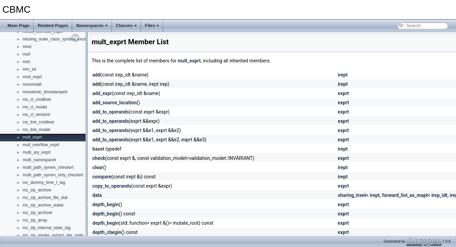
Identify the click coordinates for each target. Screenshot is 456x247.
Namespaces (92, 25)
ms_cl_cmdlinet (37, 99)
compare (101, 176)
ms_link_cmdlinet (38, 122)
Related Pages (53, 25)
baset (98, 149)
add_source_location (114, 102)
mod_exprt (32, 76)
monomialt (32, 84)
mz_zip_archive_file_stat (45, 197)
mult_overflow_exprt (41, 144)
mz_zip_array (35, 220)
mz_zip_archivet (37, 212)
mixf (26, 54)
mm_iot (29, 69)
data (97, 195)
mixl (26, 61)
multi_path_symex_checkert (48, 167)
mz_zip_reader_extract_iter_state (53, 235)
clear (97, 167)
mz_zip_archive (37, 190)
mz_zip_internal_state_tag (46, 227)
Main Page (18, 25)
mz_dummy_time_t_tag (44, 182)
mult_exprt (32, 137)
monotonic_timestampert (45, 92)
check (98, 158)
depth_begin (105, 204)
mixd (27, 46)
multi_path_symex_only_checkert (53, 175)
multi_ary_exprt (37, 152)
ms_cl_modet (35, 107)
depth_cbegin (106, 232)
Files (152, 25)
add (96, 75)
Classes (126, 25)
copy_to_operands (111, 186)
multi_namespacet (39, 159)
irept (343, 75)
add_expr (102, 93)
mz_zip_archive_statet (43, 205)
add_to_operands (110, 112)
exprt (343, 93)
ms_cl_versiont (36, 114)
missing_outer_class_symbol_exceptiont (59, 39)
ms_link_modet (36, 129)
